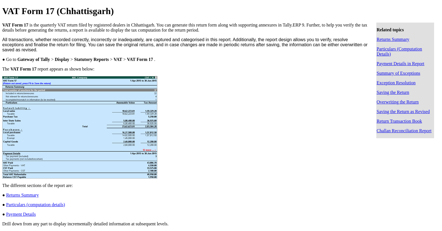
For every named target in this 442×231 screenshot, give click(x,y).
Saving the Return (393, 92)
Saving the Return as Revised (403, 111)
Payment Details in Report (400, 63)
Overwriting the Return (398, 102)
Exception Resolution (396, 82)
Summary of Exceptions (398, 73)
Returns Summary (393, 39)
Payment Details (21, 214)
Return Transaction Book (399, 121)
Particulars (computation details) (35, 204)
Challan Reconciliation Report (404, 130)
